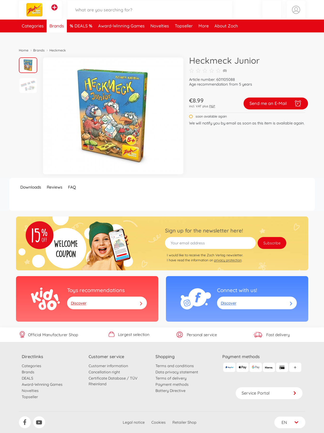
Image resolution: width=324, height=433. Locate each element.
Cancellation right (104, 372)
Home (23, 50)
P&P (212, 106)
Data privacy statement (176, 372)
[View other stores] (54, 13)
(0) (208, 70)
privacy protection (228, 260)
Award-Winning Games (121, 36)
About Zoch (226, 36)
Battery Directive (170, 390)
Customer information (108, 365)
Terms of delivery (170, 378)
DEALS (81, 36)
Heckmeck (57, 50)
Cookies (158, 422)
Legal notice (134, 422)
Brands (56, 36)
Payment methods (172, 384)
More (203, 36)
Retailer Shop (184, 422)
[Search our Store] (150, 15)
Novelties (159, 36)
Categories (33, 36)
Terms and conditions (174, 365)
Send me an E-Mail (276, 103)
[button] (271, 15)
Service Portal (269, 393)
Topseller (184, 36)
